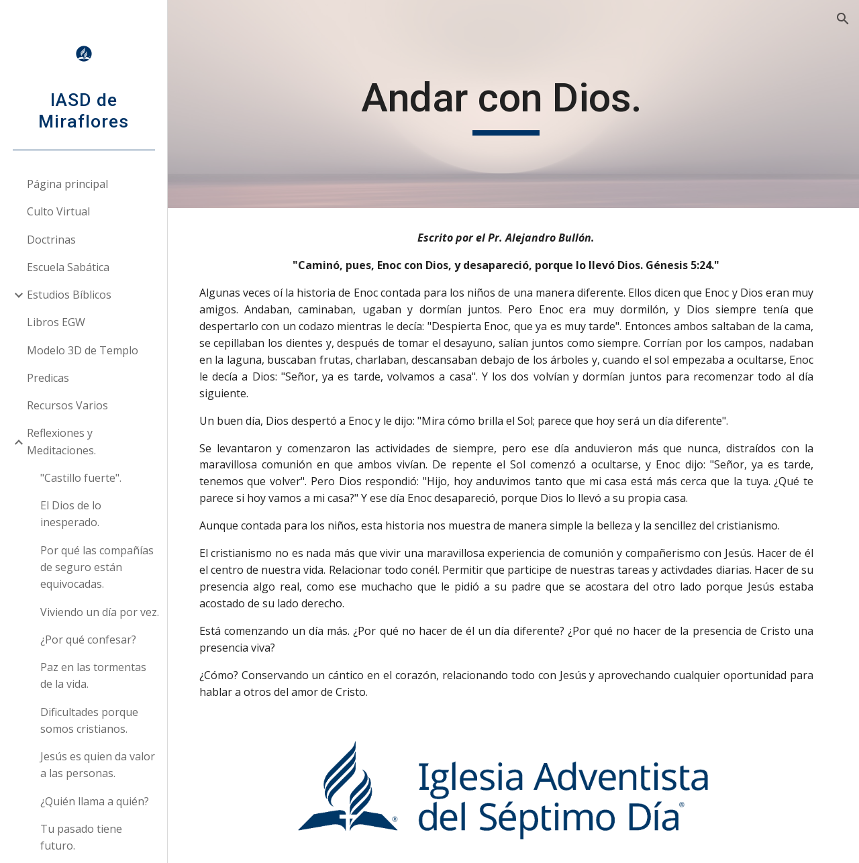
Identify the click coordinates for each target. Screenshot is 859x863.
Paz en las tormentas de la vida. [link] (93, 675)
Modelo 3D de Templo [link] (82, 350)
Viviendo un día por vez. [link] (99, 612)
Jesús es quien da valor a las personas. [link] (97, 764)
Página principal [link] (67, 183)
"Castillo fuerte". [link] (80, 477)
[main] (513, 104)
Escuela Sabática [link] (68, 267)
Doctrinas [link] (51, 239)
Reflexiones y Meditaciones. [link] (61, 441)
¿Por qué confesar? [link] (88, 639)
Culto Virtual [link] (58, 211)
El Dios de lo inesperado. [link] (70, 513)
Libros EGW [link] (56, 322)
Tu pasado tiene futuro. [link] (81, 837)
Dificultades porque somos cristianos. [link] (89, 720)
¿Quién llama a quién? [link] (94, 801)
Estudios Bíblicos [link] (69, 294)
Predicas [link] (48, 377)
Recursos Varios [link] (67, 405)
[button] (843, 19)
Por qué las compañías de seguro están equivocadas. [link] (97, 567)
